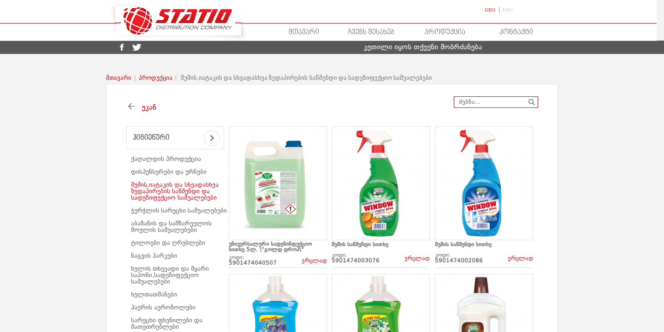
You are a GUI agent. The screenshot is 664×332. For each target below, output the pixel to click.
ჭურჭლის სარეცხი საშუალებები (179, 211)
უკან (146, 108)
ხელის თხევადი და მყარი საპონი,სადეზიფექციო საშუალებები (170, 275)
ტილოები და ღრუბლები (168, 243)
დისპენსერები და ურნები (169, 172)
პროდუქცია (445, 32)
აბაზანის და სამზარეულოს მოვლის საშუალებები (171, 226)
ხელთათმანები (154, 294)
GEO (490, 9)
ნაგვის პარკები (154, 256)
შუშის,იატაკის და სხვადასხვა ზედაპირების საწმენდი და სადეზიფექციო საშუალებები (175, 191)
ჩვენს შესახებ (371, 32)
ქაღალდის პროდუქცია (166, 159)
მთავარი (304, 32)
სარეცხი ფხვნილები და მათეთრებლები (166, 323)
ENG (508, 9)
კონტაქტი (516, 32)
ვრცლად (314, 261)
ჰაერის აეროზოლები (163, 307)
